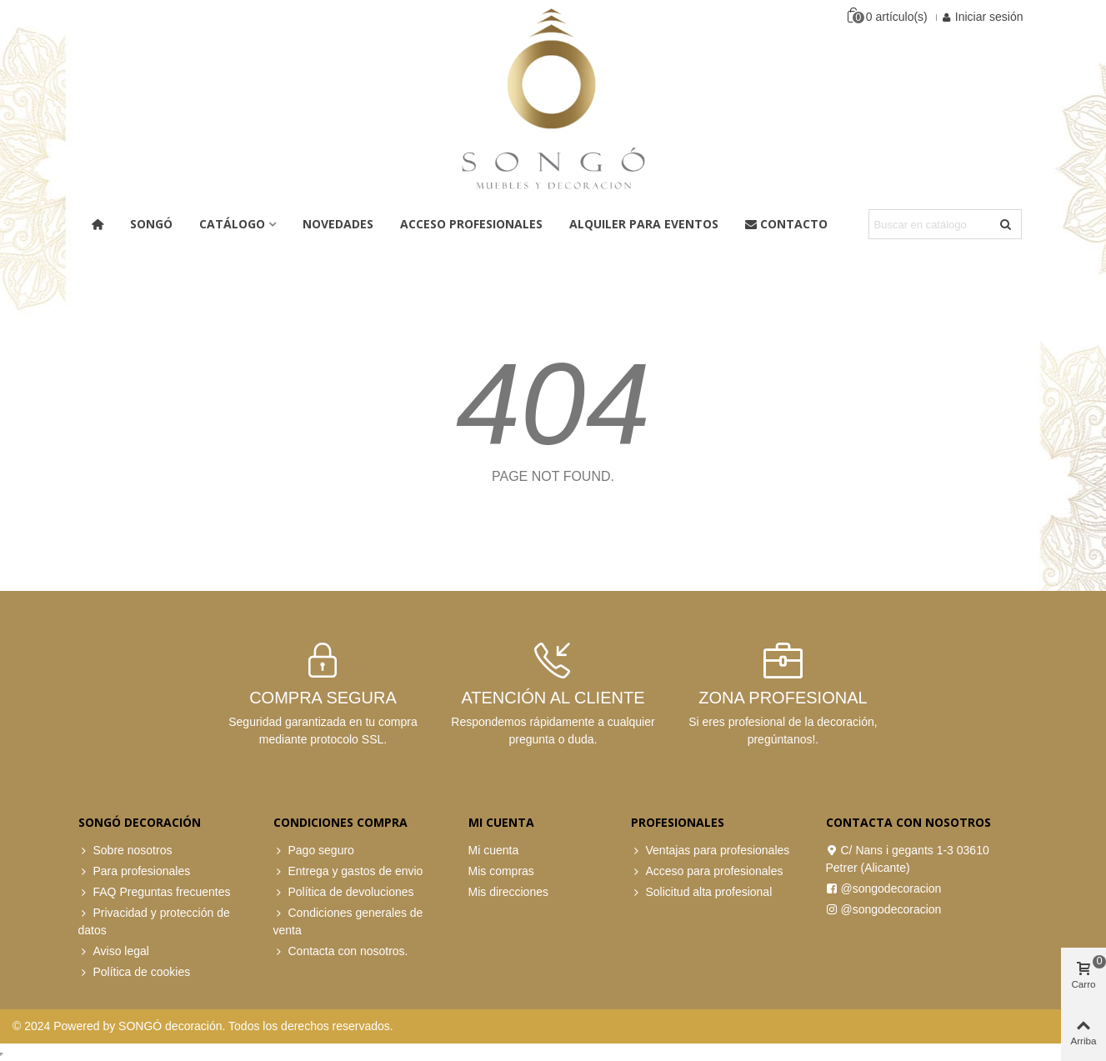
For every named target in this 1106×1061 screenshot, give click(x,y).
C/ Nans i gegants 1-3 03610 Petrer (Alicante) (907, 858)
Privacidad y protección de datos (154, 920)
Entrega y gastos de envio (348, 871)
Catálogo (232, 224)
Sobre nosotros (125, 850)
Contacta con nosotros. (340, 951)
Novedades (338, 224)
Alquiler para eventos (643, 224)
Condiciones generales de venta (348, 920)
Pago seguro (313, 850)
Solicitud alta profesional (702, 892)
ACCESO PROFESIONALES (471, 224)
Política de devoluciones (343, 892)
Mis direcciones (508, 891)
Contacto (786, 224)
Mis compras (501, 871)
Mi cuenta (493, 850)
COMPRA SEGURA (323, 697)
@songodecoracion (884, 889)
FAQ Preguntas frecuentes (154, 892)
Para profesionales (134, 871)
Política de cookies (134, 972)
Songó (151, 224)
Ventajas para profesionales (710, 850)
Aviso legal (113, 951)
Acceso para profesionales (707, 871)
